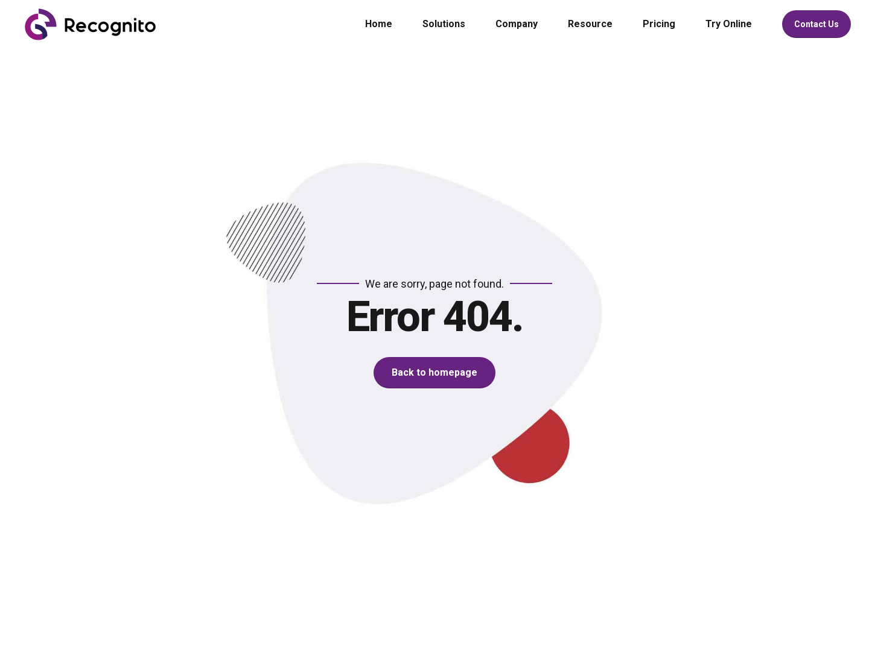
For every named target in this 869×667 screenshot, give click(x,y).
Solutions (443, 24)
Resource (590, 24)
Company (516, 24)
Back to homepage (434, 372)
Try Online (728, 24)
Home (378, 24)
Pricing (659, 24)
